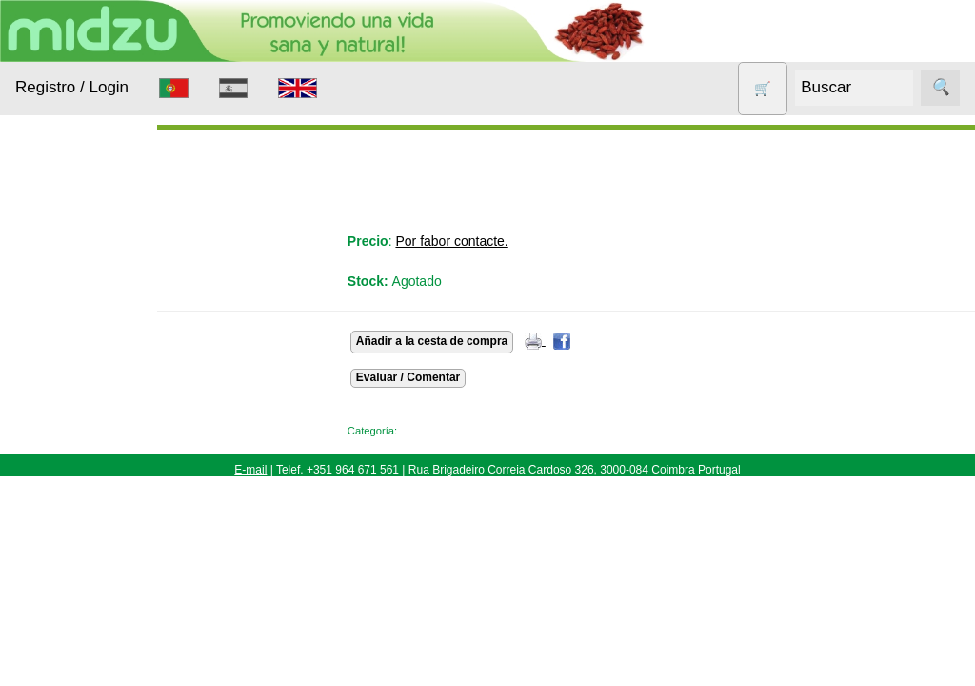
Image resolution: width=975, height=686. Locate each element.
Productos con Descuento (83, 594)
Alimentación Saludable (79, 294)
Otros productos (89, 546)
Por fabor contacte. (485, 241)
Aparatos (66, 415)
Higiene (62, 451)
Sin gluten (70, 641)
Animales (67, 341)
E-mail (250, 469)
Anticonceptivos (88, 378)
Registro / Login (72, 87)
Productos (45, 236)
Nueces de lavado (72, 499)
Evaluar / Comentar (441, 377)
